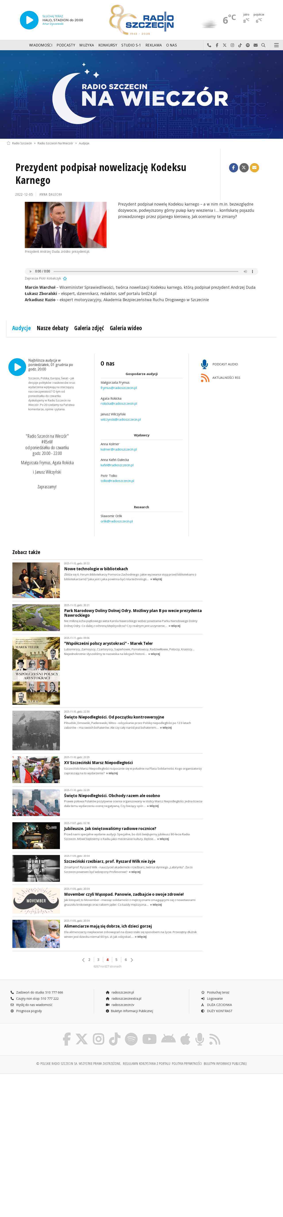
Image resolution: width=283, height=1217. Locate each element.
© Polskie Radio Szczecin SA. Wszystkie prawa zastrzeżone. (78, 1064)
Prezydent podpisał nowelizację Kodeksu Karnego (100, 173)
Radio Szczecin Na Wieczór (55, 143)
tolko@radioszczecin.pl (117, 480)
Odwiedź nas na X (225, 45)
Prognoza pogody (26, 1011)
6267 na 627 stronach (107, 966)
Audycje (84, 143)
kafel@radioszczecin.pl (117, 465)
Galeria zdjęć (89, 328)
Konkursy (107, 45)
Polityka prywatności (187, 1064)
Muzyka (86, 45)
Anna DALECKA (51, 194)
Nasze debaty (53, 328)
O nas (171, 45)
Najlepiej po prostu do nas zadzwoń (209, 45)
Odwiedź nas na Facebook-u (217, 45)
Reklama (153, 45)
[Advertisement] (73, 1112)
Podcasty (66, 45)
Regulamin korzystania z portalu (146, 1064)
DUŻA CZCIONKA (216, 1005)
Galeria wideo (126, 328)
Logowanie (212, 998)
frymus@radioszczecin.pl (119, 387)
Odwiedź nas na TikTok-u (240, 45)
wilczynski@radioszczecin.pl (121, 419)
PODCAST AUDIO (219, 364)
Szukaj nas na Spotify (248, 45)
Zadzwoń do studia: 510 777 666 (36, 992)
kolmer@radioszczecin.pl (119, 449)
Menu (277, 45)
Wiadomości (40, 45)
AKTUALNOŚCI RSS (220, 378)
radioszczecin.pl (119, 992)
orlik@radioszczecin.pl (117, 521)
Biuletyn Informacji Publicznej (129, 1011)
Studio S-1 (131, 45)
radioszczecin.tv (119, 1005)
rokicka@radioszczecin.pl (119, 403)
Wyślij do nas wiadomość (256, 45)
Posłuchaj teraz (215, 992)
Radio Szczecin (19, 143)
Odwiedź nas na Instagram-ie (232, 45)
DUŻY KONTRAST (217, 1011)
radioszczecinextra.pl (123, 998)
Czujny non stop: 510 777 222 (34, 998)
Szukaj (263, 45)
